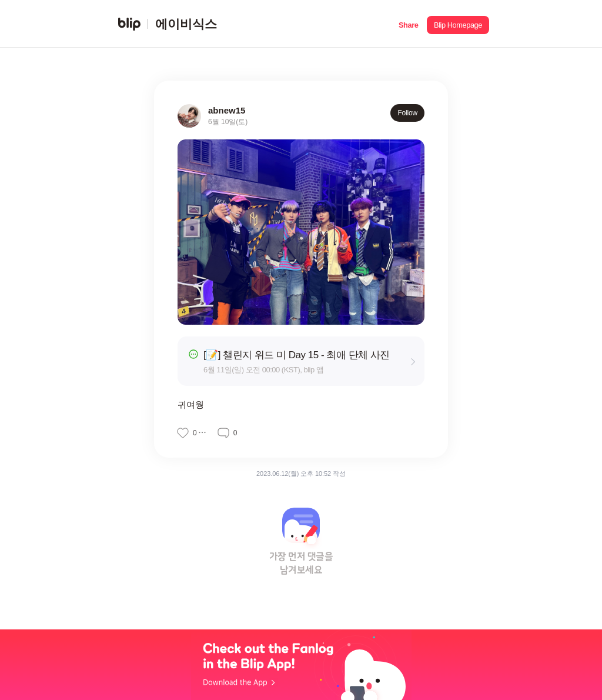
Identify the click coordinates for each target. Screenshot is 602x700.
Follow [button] (407, 113)
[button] (408, 23)
